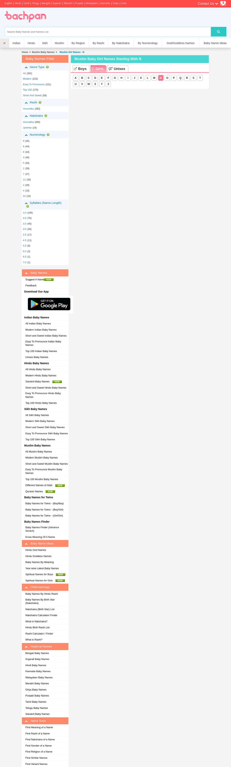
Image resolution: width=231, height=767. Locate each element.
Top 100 (27, 89)
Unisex (116, 69)
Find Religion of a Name (38, 751)
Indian (16, 43)
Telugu (35, 3)
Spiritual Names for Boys (45, 574)
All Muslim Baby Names (38, 451)
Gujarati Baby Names (37, 659)
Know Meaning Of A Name (40, 537)
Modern (27, 78)
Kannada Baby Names (37, 671)
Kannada (105, 3)
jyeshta (27, 127)
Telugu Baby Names (36, 708)
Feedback (30, 285)
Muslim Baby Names (43, 52)
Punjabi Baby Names (37, 695)
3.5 (24, 223)
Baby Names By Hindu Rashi (41, 593)
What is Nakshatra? (36, 621)
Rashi (34, 102)
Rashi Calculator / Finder (39, 633)
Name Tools (35, 721)
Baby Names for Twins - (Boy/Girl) (44, 509)
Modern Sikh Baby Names (40, 421)
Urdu (124, 3)
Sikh (45, 43)
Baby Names (36, 273)
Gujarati (57, 3)
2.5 (24, 234)
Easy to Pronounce (34, 84)
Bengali (46, 3)
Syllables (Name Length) (43, 204)
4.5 (24, 240)
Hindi (18, 3)
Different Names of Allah (45, 485)
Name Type (37, 67)
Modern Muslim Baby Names (41, 457)
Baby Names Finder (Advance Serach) (42, 529)
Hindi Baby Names (35, 665)
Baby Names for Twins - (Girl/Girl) (44, 515)
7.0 (24, 262)
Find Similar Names (36, 757)
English (8, 3)
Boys (80, 69)
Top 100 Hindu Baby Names (41, 402)
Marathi (68, 3)
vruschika (28, 108)
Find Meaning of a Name (39, 727)
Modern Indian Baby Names (40, 329)
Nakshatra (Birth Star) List (39, 609)
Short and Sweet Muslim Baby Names (46, 463)
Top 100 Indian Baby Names (41, 351)
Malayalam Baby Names (39, 677)
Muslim (59, 43)
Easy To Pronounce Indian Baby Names (43, 343)
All (24, 73)
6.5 (24, 256)
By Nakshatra (121, 43)
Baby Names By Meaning (39, 562)
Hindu (31, 43)
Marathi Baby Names (37, 683)
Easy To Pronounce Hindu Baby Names (43, 395)
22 (24, 196)
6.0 (24, 251)
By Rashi (98, 43)
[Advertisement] (119, 17)
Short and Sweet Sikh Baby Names (45, 427)
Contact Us (208, 3)
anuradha (28, 122)
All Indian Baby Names (38, 323)
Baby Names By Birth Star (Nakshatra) (40, 601)
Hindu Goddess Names (38, 556)
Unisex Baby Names (36, 357)
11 (24, 179)
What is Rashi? (33, 639)
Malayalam (92, 3)
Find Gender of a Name (38, 745)
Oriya (115, 3)
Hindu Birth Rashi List (37, 627)
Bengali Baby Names (37, 653)
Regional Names (38, 646)
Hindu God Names (35, 549)
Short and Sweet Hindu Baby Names (45, 387)
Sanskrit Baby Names (43, 381)
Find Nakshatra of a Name (40, 739)
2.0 (24, 229)
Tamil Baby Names (35, 701)
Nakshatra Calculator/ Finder (41, 615)
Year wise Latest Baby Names (42, 568)
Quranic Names (40, 491)
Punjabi (79, 3)
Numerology (38, 134)
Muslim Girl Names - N (71, 52)
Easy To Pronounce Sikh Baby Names (46, 433)
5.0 (24, 245)
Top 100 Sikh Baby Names (40, 439)
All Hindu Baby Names (37, 369)
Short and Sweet (32, 95)
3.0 (24, 212)
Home (25, 52)
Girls (97, 69)
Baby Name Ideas (215, 43)
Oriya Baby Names (35, 689)
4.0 (24, 218)
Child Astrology (37, 587)
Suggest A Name (39, 279)
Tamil (26, 3)
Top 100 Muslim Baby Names (41, 479)
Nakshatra (37, 115)
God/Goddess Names (180, 43)
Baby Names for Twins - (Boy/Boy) (44, 503)
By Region (78, 43)
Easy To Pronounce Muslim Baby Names (43, 471)
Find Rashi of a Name (37, 733)
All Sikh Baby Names (37, 415)
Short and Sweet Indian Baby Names (45, 335)
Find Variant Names (36, 764)
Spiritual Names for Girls (45, 580)
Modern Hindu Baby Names (40, 375)
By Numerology (148, 43)
